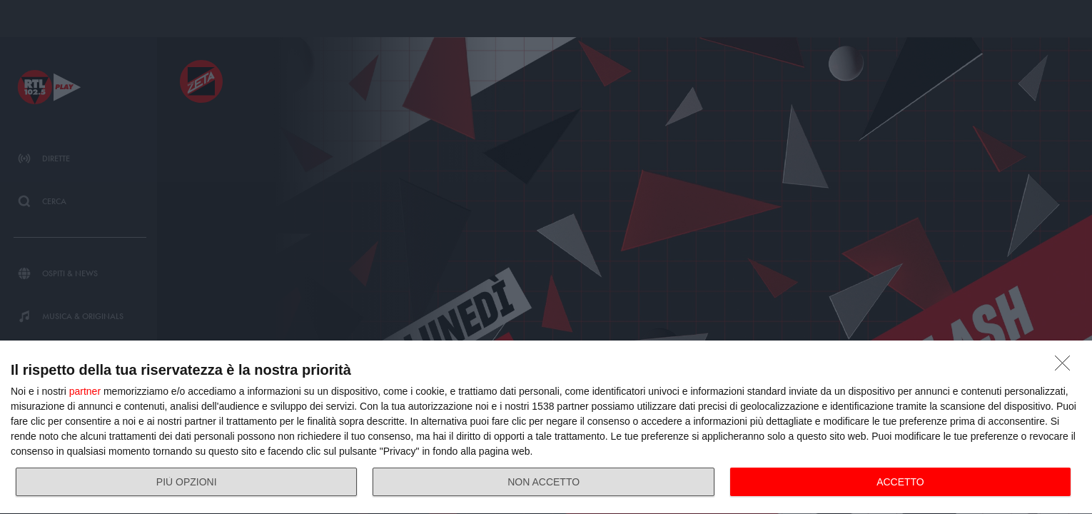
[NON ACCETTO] (1066, 367)
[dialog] (546, 427)
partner (85, 391)
